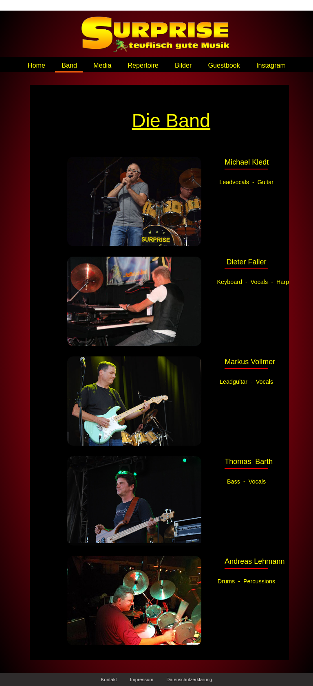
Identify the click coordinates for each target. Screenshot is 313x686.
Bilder (183, 65)
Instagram (271, 65)
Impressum (141, 679)
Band (69, 65)
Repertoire (143, 65)
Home (36, 65)
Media (102, 65)
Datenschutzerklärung (189, 679)
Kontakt (109, 679)
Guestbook (224, 65)
